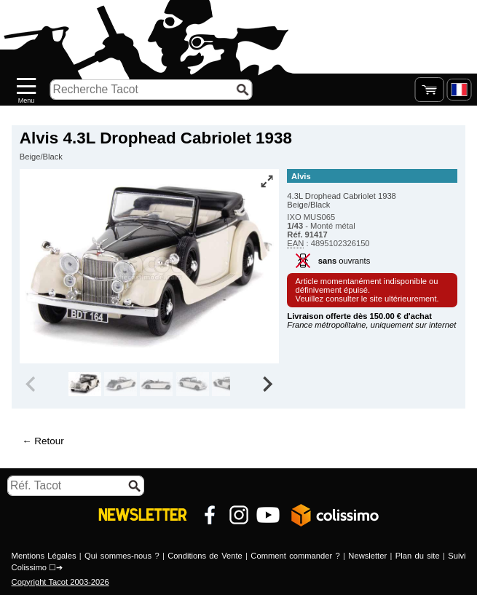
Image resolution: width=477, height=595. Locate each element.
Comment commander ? (295, 555)
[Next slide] (267, 384)
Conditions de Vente (205, 555)
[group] (84, 384)
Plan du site (417, 555)
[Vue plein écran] (267, 181)
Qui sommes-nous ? (121, 555)
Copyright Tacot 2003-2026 (60, 582)
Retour (48, 441)
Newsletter (367, 555)
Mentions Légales (44, 555)
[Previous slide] (32, 384)
